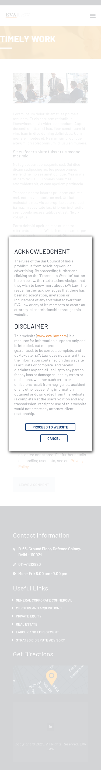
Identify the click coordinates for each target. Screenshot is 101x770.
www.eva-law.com (52, 335)
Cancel (53, 438)
